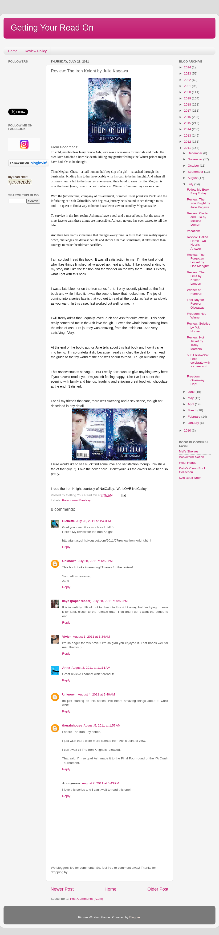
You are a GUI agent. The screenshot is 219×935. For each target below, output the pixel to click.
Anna (66, 667)
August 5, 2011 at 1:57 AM (102, 725)
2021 (188, 86)
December (195, 153)
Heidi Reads (187, 462)
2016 (188, 117)
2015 (188, 123)
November (195, 159)
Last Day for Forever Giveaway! (196, 303)
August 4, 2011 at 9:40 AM (96, 694)
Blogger (134, 917)
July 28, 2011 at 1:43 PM (93, 521)
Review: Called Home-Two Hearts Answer (197, 242)
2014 (188, 129)
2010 (188, 430)
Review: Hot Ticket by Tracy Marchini (195, 343)
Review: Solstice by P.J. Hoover (198, 327)
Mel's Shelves (189, 451)
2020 (188, 92)
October (194, 165)
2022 (188, 80)
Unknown (69, 561)
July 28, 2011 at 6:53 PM (110, 601)
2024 (188, 67)
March (192, 410)
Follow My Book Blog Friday (198, 191)
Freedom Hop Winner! (197, 315)
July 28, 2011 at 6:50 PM (95, 561)
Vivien (67, 636)
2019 (188, 98)
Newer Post (62, 889)
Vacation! (193, 231)
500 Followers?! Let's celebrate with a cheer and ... (198, 362)
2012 (188, 141)
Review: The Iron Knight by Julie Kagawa (198, 203)
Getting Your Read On (52, 27)
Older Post (157, 889)
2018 (188, 104)
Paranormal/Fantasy (76, 500)
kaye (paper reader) (77, 601)
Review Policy (36, 51)
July (191, 184)
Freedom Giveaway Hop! (195, 380)
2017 (188, 110)
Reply (66, 547)
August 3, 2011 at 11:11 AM (91, 667)
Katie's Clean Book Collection (192, 470)
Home (12, 51)
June (191, 391)
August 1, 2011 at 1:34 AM (91, 636)
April (191, 404)
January (194, 422)
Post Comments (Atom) (86, 898)
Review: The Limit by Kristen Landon (196, 278)
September (196, 171)
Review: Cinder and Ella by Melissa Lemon (198, 219)
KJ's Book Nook (190, 477)
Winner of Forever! (194, 291)
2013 (188, 135)
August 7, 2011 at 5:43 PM (100, 783)
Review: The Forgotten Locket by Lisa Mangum (198, 260)
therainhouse (72, 725)
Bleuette (68, 521)
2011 (188, 147)
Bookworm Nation (191, 457)
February (194, 416)
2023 (188, 73)
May (191, 398)
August (193, 178)
